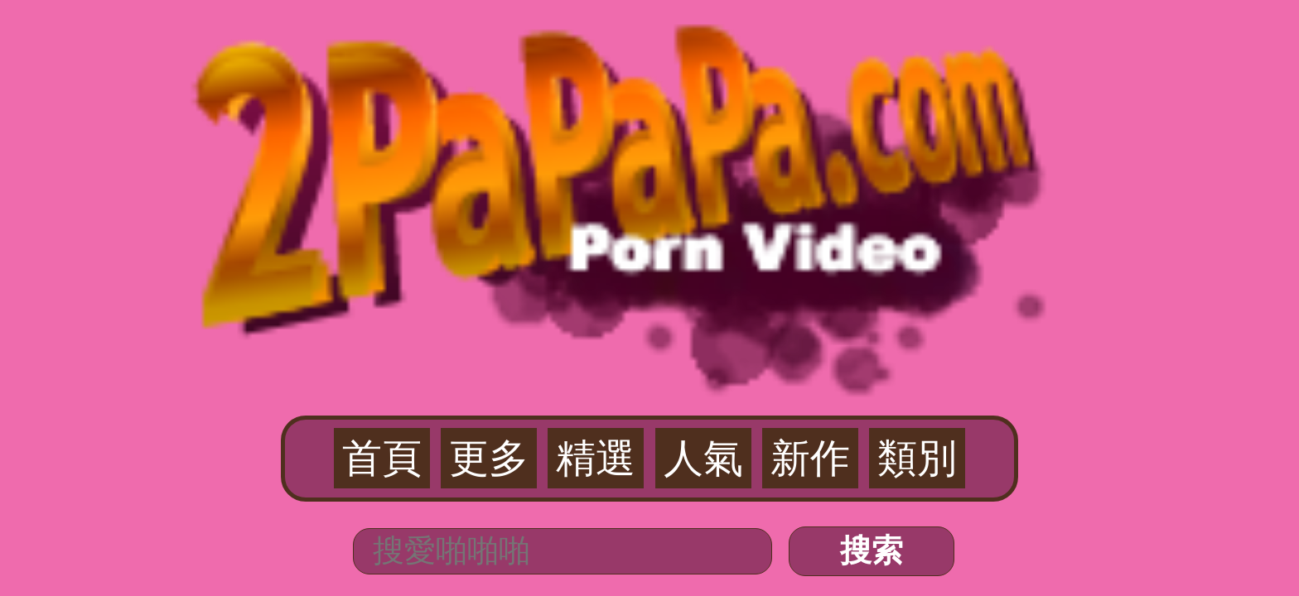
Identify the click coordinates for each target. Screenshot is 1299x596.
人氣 (675, 100)
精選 (623, 100)
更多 (573, 100)
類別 (777, 100)
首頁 (521, 100)
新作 (725, 100)
